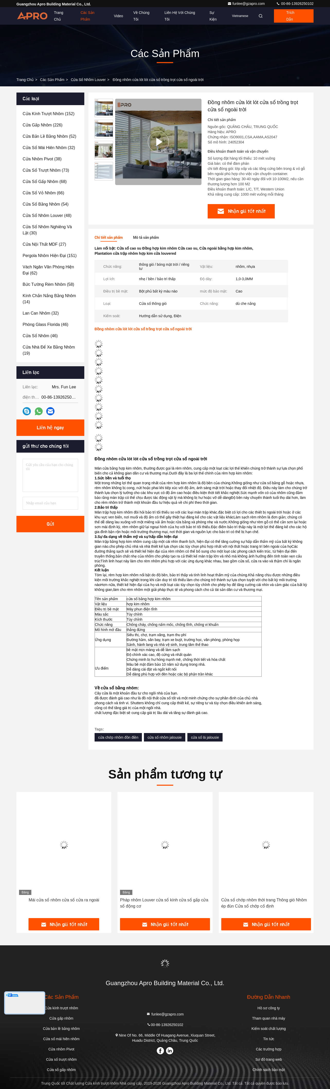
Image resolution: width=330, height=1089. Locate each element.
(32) (49, 147)
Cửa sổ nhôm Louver (88, 80)
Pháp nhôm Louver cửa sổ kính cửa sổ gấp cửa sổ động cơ (164, 903)
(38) (42, 159)
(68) (45, 181)
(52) (49, 136)
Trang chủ (58, 16)
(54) (46, 204)
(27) (44, 244)
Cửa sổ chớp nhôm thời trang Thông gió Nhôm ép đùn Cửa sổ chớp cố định (264, 903)
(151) (50, 255)
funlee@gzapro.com (246, 4)
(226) (42, 125)
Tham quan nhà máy (268, 1018)
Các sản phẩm (87, 16)
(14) (49, 299)
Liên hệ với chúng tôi (179, 16)
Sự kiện (213, 16)
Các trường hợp (268, 1049)
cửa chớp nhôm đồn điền (118, 737)
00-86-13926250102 (295, 4)
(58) (48, 284)
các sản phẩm (52, 80)
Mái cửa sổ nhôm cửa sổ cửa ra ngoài (64, 900)
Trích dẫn (290, 16)
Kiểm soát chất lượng (269, 1029)
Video (118, 16)
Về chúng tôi (141, 16)
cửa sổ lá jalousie (205, 737)
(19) (49, 350)
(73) (46, 170)
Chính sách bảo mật (268, 1070)
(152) (49, 114)
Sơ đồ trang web (268, 1059)
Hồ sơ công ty (269, 1008)
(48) (47, 215)
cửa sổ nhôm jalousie (165, 737)
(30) (47, 230)
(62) (48, 270)
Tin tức (268, 1039)
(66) (43, 193)
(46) (45, 324)
